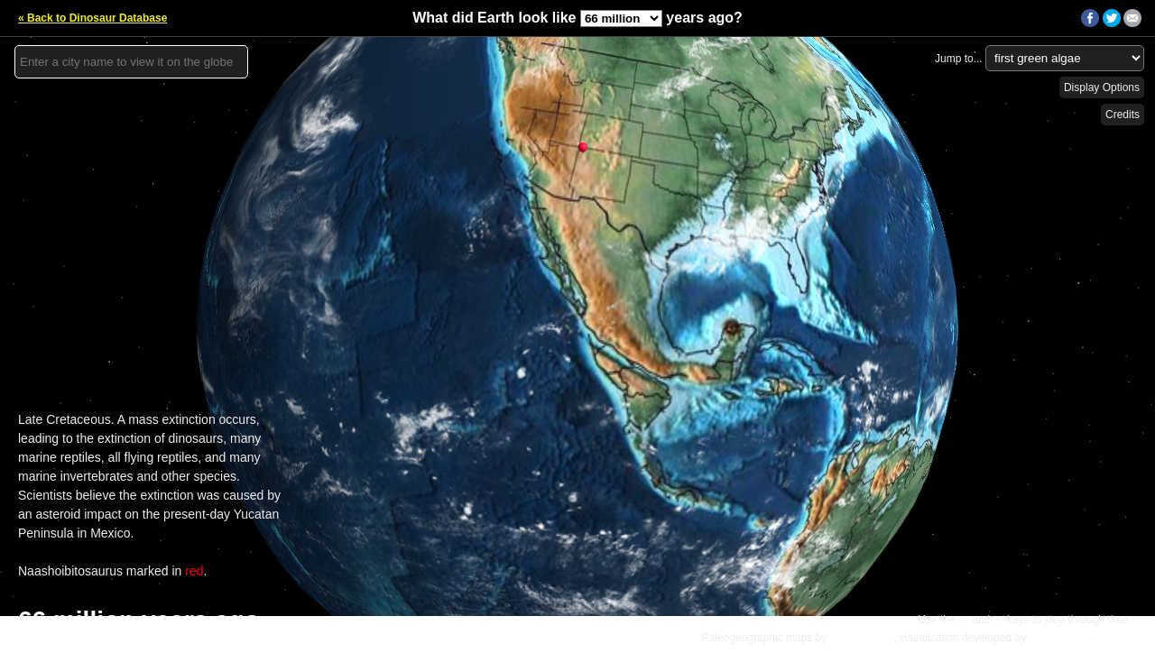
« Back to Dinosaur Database (92, 18)
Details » (1120, 637)
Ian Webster (1057, 637)
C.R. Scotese (862, 637)
